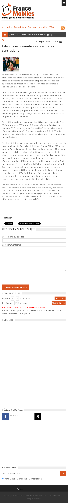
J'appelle (6, 298)
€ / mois (22, 302)
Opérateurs (36, 478)
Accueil (6, 27)
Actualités (19, 27)
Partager (7, 217)
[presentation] (25, 277)
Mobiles (23, 478)
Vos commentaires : (12, 244)
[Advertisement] (22, 364)
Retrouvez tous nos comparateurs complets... (25, 307)
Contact (20, 489)
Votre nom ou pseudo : (14, 236)
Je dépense (8, 302)
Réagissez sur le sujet (18, 229)
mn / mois (24, 298)
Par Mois (33, 27)
